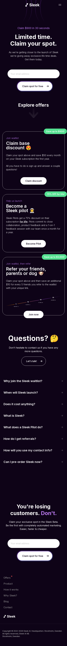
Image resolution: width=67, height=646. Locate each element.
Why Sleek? (10, 595)
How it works (11, 589)
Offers (7, 577)
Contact (8, 607)
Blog (6, 601)
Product (8, 583)
